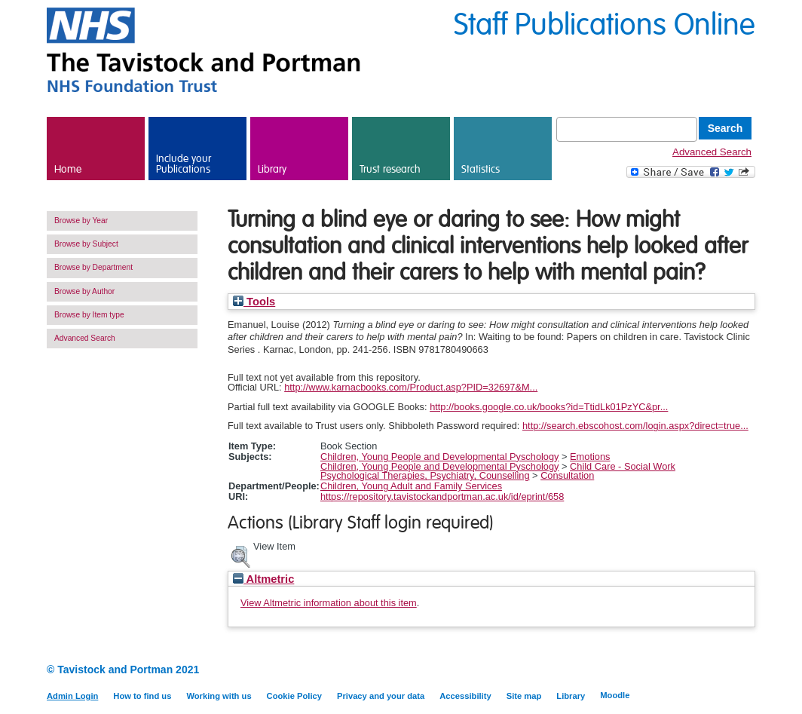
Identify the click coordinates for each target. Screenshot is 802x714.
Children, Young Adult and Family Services (411, 486)
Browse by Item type (89, 315)
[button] (240, 555)
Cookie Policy (294, 695)
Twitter (745, 670)
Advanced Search (711, 152)
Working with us (218, 695)
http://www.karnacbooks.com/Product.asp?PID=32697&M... (410, 387)
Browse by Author (84, 291)
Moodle (614, 695)
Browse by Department (93, 267)
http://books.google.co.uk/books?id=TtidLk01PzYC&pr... (549, 406)
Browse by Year (81, 220)
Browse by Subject (86, 244)
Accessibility (465, 695)
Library (272, 169)
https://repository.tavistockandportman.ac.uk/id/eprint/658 (442, 496)
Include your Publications (183, 164)
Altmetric (263, 579)
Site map (524, 695)
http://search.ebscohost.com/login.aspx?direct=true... (635, 425)
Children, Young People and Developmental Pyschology (439, 456)
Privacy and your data (380, 695)
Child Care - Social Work (622, 466)
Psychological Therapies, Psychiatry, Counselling (425, 475)
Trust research (390, 169)
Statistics (480, 169)
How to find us (142, 695)
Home (67, 169)
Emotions (590, 456)
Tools (254, 302)
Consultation (567, 475)
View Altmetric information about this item (328, 602)
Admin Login (72, 695)
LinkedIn (719, 670)
